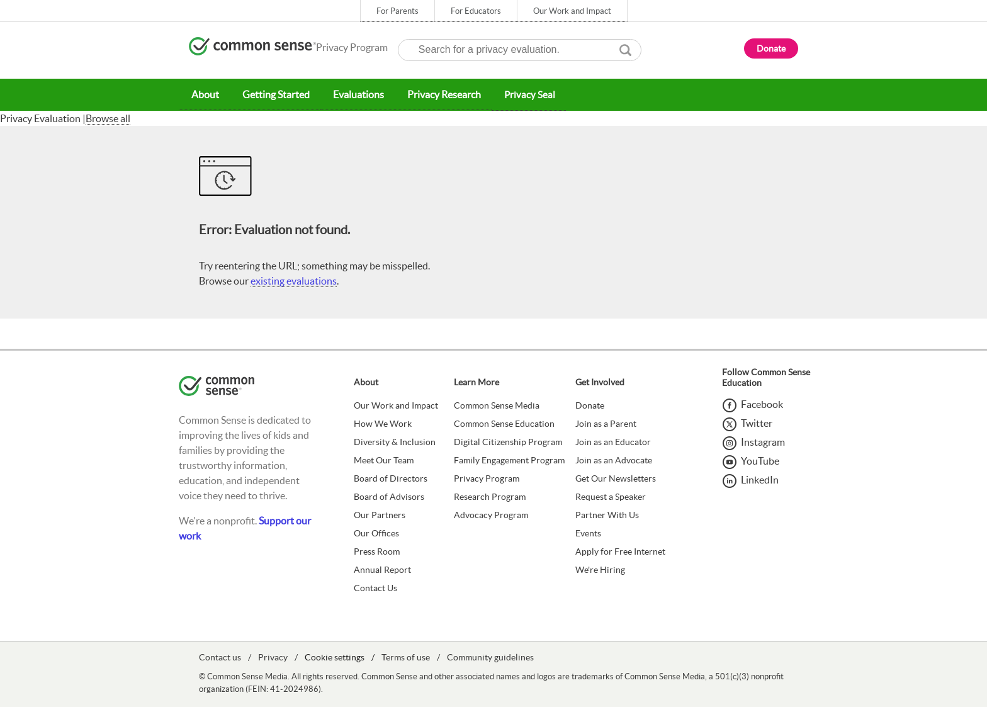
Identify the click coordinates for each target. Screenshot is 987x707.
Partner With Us (607, 514)
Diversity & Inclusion (395, 441)
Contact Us (375, 587)
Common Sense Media (496, 405)
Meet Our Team (384, 460)
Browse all (108, 117)
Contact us (220, 657)
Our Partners (379, 514)
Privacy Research (437, 94)
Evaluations (353, 94)
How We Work (383, 423)
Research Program (490, 496)
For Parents (397, 11)
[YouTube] (750, 460)
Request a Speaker (610, 496)
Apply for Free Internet (620, 551)
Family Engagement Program (509, 460)
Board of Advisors (389, 496)
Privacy (273, 657)
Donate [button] (771, 48)
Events (588, 533)
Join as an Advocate (613, 460)
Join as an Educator (613, 441)
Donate (589, 405)
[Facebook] (752, 403)
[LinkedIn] (750, 479)
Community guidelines (490, 657)
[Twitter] (747, 422)
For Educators (476, 11)
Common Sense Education (504, 423)
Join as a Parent (605, 423)
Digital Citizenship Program (508, 441)
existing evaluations (294, 280)
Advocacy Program (491, 514)
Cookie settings (334, 657)
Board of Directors (390, 478)
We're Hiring (600, 569)
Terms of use (405, 657)
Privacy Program (486, 478)
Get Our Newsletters (615, 478)
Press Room (377, 551)
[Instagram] (753, 441)
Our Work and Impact (572, 11)
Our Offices (376, 533)
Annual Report (382, 569)
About (204, 94)
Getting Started (272, 94)
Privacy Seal (522, 94)
